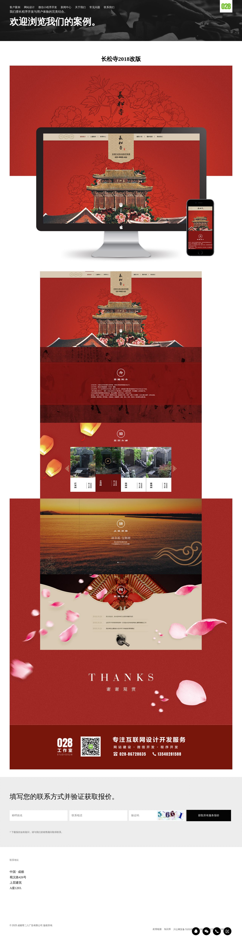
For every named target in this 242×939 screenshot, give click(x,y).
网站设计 (29, 7)
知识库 (167, 929)
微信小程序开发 (47, 7)
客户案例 (15, 7)
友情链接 (157, 929)
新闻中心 (66, 7)
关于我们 (80, 7)
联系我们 (109, 7)
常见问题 (94, 7)
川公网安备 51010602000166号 (189, 929)
